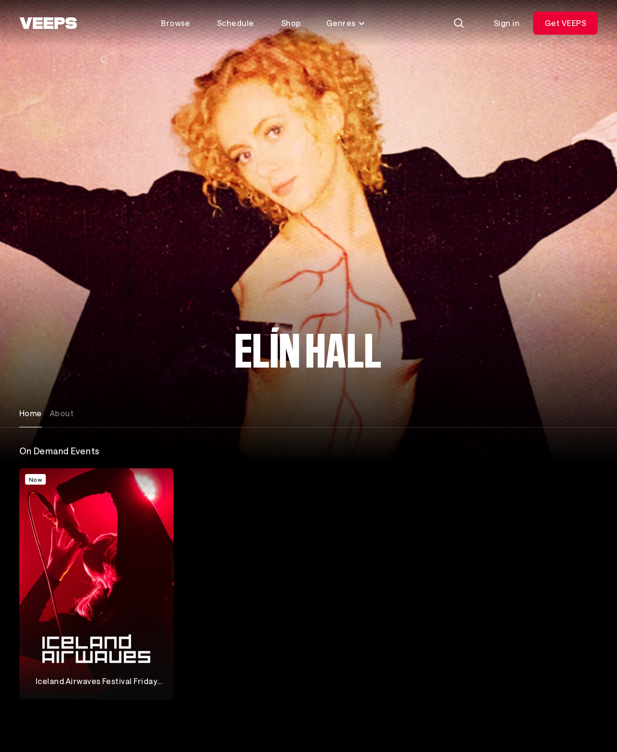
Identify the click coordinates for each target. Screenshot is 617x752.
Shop (291, 22)
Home (30, 413)
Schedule (235, 22)
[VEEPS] (48, 23)
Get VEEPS (565, 22)
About (62, 413)
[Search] (458, 23)
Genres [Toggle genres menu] (345, 22)
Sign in (507, 22)
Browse (175, 22)
